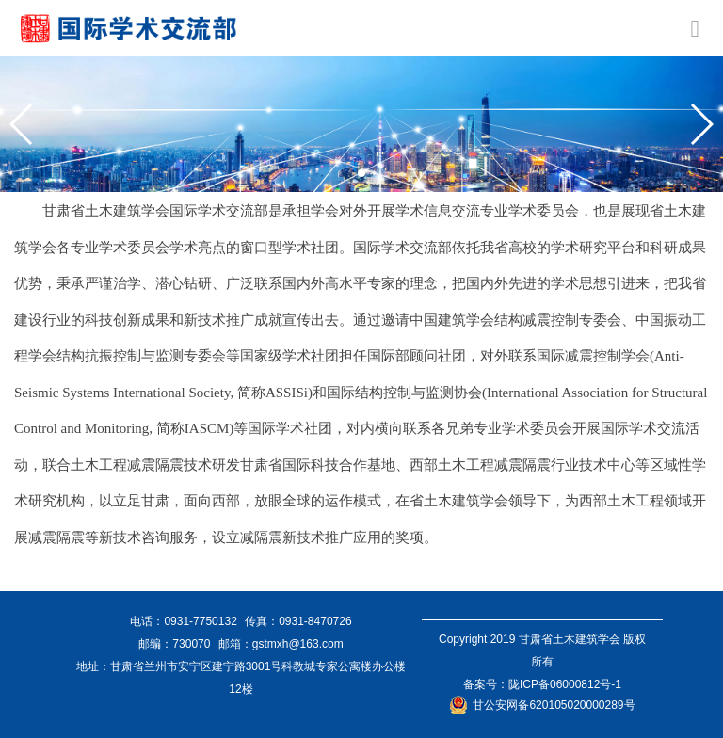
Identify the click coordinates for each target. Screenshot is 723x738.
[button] (22, 124)
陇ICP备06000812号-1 (564, 684)
